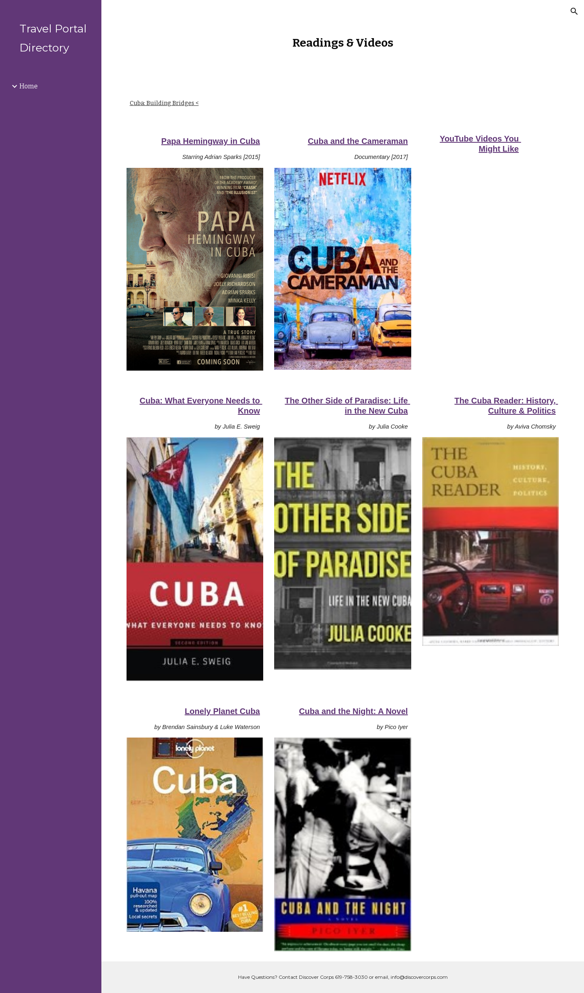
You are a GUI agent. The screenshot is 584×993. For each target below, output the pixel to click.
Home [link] (28, 86)
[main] (342, 42)
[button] (574, 11)
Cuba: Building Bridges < (164, 103)
